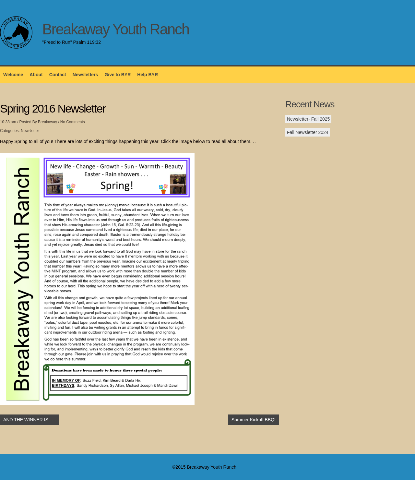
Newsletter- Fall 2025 (308, 119)
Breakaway (47, 122)
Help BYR (147, 74)
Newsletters (85, 74)
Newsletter (30, 130)
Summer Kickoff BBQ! (253, 419)
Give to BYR (117, 74)
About (36, 74)
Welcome (13, 74)
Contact (57, 74)
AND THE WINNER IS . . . (29, 419)
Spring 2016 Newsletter (52, 108)
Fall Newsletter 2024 (307, 132)
